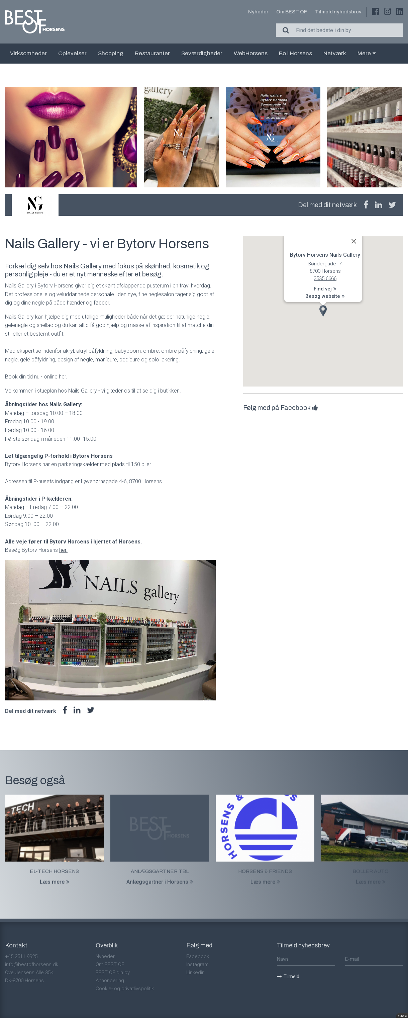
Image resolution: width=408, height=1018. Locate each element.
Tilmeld (288, 976)
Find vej (325, 289)
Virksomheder (28, 53)
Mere (367, 53)
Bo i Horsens (295, 53)
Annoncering (110, 981)
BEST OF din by (113, 972)
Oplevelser (72, 53)
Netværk (334, 53)
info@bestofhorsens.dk (31, 964)
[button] (323, 311)
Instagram (197, 964)
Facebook (197, 956)
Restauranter (152, 53)
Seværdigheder (201, 53)
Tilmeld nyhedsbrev (338, 11)
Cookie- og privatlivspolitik (125, 989)
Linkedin (195, 972)
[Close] (354, 241)
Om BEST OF (291, 11)
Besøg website (325, 296)
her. (63, 376)
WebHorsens (251, 53)
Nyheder (258, 11)
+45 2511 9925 (21, 956)
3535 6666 (325, 278)
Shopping (110, 53)
